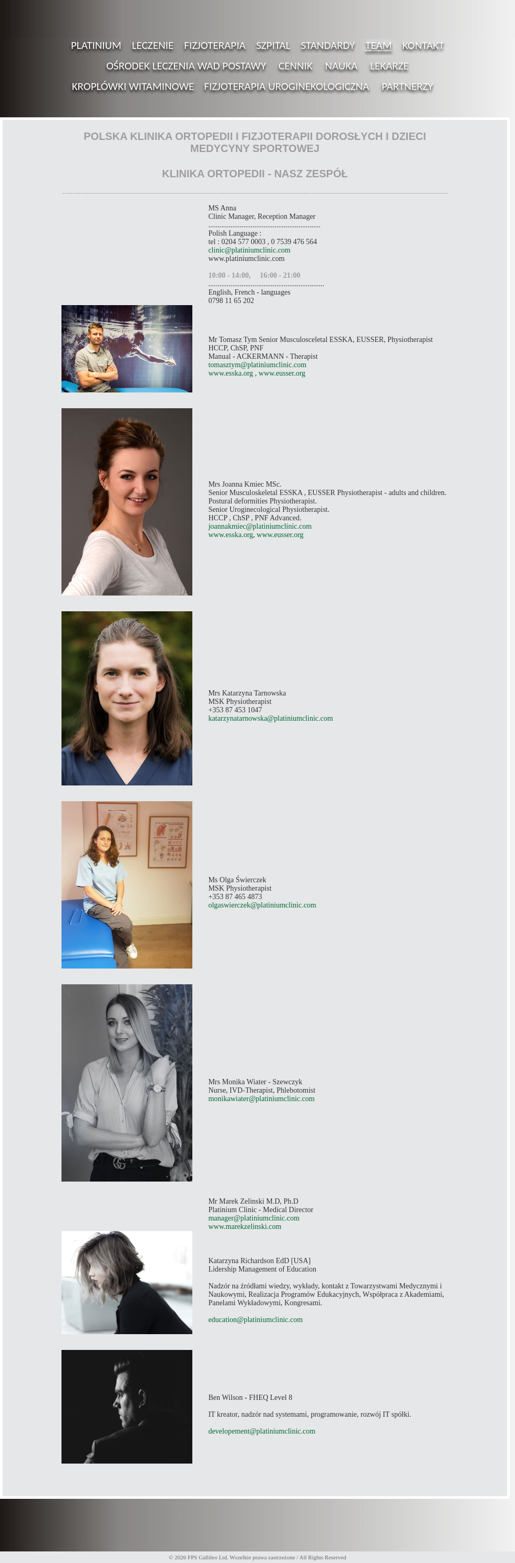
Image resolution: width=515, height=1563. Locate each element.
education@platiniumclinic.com (255, 1320)
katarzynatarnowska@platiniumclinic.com (270, 718)
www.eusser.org (282, 373)
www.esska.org (230, 373)
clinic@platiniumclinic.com (249, 250)
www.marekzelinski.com (244, 1227)
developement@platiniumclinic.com (261, 1431)
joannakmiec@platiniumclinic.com (260, 526)
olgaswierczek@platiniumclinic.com (262, 905)
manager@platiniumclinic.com (253, 1218)
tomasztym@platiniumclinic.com (257, 365)
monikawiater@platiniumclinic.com (261, 1099)
